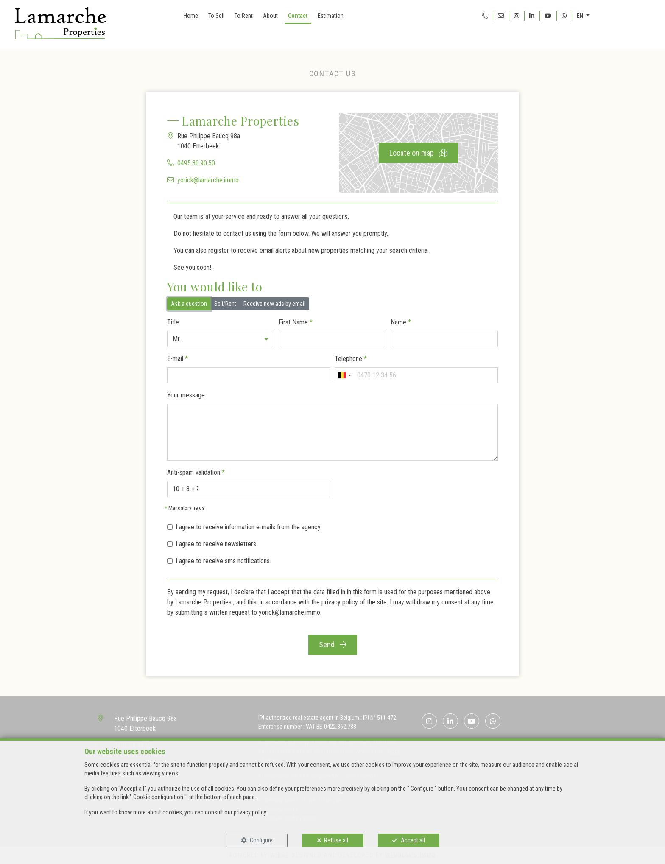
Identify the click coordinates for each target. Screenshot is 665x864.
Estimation (331, 15)
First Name (296, 322)
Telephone (351, 359)
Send (332, 644)
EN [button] (580, 15)
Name (401, 322)
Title (173, 322)
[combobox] (344, 375)
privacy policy (339, 602)
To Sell (216, 15)
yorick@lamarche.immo (208, 180)
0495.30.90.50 (196, 163)
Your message (186, 395)
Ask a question (189, 303)
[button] (220, 339)
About (270, 15)
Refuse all (336, 840)
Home (191, 15)
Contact (297, 15)
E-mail (177, 359)
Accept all (413, 840)
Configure (261, 840)
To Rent (244, 15)
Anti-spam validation (196, 472)
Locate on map (418, 152)
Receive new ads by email (274, 303)
